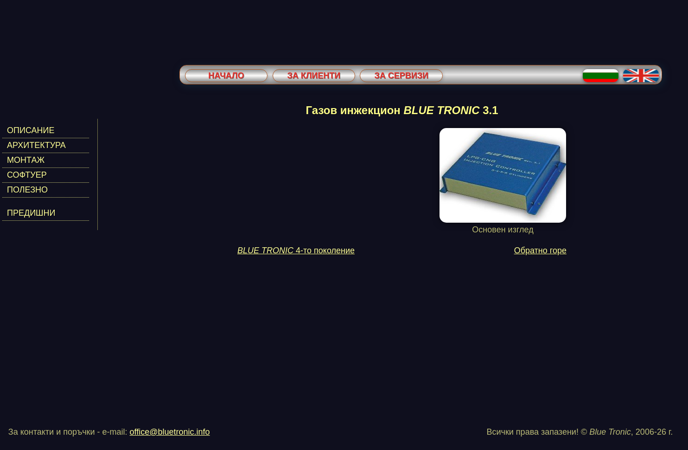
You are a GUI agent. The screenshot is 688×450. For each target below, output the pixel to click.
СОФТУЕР (27, 175)
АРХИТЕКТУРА (36, 145)
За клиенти (313, 75)
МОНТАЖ (26, 160)
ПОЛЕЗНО (27, 189)
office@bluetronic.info (170, 432)
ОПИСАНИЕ (30, 130)
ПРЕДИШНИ (31, 213)
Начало (226, 75)
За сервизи (401, 75)
